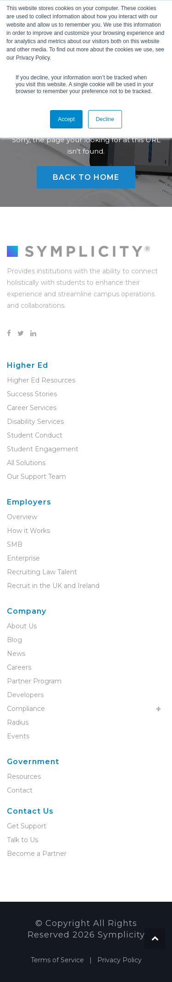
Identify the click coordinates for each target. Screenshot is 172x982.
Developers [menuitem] (25, 695)
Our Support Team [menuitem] (36, 476)
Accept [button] (66, 119)
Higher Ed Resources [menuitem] (41, 380)
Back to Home (86, 177)
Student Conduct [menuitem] (34, 435)
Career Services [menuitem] (31, 408)
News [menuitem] (16, 653)
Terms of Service (57, 960)
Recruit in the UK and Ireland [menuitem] (53, 586)
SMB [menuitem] (14, 544)
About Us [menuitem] (22, 626)
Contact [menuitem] (20, 790)
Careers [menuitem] (19, 667)
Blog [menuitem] (14, 640)
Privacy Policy (119, 960)
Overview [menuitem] (22, 517)
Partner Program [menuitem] (34, 681)
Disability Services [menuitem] (35, 421)
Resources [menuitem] (24, 776)
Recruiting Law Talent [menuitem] (42, 572)
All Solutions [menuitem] (26, 463)
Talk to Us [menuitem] (22, 840)
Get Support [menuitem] (26, 826)
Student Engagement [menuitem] (42, 449)
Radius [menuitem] (17, 722)
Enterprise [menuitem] (23, 558)
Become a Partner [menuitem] (37, 853)
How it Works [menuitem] (28, 531)
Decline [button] (105, 119)
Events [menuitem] (18, 736)
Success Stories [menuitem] (32, 394)
